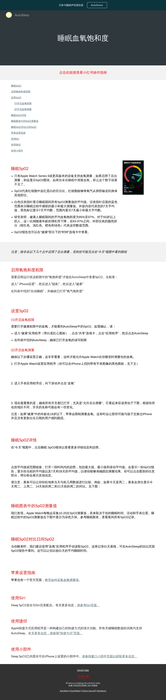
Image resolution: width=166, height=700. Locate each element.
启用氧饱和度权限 (20, 91)
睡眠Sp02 (16, 85)
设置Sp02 (16, 97)
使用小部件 (17, 150)
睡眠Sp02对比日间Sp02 (24, 127)
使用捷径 (16, 144)
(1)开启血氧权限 (23, 103)
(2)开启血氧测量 (23, 109)
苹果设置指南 (18, 132)
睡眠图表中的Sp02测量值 (24, 121)
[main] (83, 38)
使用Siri (15, 138)
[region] (83, 5)
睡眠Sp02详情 (18, 115)
